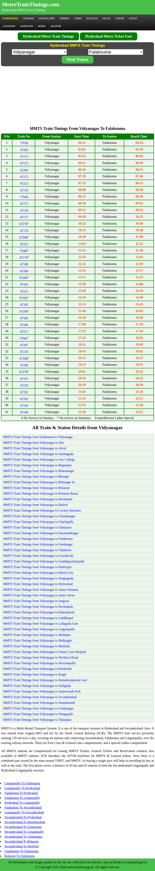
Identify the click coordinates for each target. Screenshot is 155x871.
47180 (24, 271)
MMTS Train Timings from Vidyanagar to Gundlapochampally (44, 561)
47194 (24, 412)
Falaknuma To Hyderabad (21, 793)
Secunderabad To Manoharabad (24, 822)
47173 (24, 177)
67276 (24, 224)
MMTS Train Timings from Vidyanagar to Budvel (35, 504)
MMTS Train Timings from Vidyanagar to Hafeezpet (37, 567)
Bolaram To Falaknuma (19, 856)
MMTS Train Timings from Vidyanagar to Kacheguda (38, 606)
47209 (24, 277)
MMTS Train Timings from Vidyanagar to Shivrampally (39, 663)
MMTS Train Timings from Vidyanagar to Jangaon (36, 601)
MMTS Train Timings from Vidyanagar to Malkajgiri (37, 640)
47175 (24, 203)
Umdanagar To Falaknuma (21, 851)
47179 (24, 257)
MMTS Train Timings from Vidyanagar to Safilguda (37, 685)
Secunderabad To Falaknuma (23, 827)
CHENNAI (28, 18)
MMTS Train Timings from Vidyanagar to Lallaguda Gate (40, 623)
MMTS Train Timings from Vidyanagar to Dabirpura (37, 527)
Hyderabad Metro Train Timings (48, 36)
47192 (24, 392)
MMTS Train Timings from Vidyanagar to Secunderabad (39, 697)
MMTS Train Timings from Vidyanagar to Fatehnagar (38, 544)
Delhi (106, 18)
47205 (24, 150)
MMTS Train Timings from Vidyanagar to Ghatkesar (37, 550)
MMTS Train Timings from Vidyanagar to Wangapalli (38, 714)
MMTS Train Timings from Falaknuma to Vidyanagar (38, 437)
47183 (24, 304)
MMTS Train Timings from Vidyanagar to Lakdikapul (38, 618)
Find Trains (77, 59)
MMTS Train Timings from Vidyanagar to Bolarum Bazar (40, 493)
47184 (24, 311)
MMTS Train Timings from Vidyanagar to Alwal (34, 448)
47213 (24, 183)
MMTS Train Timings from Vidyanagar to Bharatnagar (38, 471)
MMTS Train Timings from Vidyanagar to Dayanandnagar (41, 533)
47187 (24, 345)
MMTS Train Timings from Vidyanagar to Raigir (34, 674)
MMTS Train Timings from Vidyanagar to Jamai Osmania (40, 589)
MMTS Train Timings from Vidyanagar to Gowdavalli (38, 555)
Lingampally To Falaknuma (22, 783)
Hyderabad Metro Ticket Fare (108, 36)
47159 (24, 405)
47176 (24, 210)
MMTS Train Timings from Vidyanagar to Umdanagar (38, 708)
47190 (24, 365)
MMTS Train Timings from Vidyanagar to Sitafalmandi (39, 702)
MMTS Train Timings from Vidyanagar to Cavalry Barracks (42, 510)
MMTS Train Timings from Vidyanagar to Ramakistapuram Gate (45, 680)
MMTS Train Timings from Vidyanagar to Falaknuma (38, 538)
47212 (24, 244)
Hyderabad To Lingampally (22, 802)
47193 (24, 399)
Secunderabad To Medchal (21, 846)
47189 (24, 264)
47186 (24, 325)
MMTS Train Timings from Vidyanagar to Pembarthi (37, 668)
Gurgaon (26, 26)
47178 (24, 230)
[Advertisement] (77, 95)
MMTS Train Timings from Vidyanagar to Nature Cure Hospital (44, 652)
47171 (24, 156)
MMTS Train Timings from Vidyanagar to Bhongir (36, 476)
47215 (24, 291)
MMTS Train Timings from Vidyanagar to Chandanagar (39, 516)
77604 (24, 197)
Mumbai (65, 18)
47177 (24, 217)
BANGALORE (47, 18)
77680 (24, 251)
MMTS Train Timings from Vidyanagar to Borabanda (37, 499)
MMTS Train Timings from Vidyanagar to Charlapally (38, 521)
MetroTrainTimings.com (30, 4)
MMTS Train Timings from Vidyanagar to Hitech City (38, 572)
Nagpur (56, 26)
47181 (24, 284)
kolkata (92, 18)
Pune (78, 18)
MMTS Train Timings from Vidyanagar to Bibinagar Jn (39, 482)
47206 (24, 170)
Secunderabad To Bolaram (21, 841)
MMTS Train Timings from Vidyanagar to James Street (39, 595)
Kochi (133, 18)
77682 (24, 338)
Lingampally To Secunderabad (24, 812)
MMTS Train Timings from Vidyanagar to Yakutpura (37, 719)
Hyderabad (10, 18)
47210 (24, 351)
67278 (24, 372)
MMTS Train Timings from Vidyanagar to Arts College (39, 459)
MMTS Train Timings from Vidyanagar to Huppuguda (38, 578)
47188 (24, 358)
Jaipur (119, 18)
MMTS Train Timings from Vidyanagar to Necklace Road (40, 657)
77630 (24, 143)
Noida (42, 26)
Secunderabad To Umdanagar (23, 836)
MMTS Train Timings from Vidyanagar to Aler (33, 442)
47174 (24, 190)
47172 (24, 163)
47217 (24, 331)
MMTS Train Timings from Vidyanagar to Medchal (36, 646)
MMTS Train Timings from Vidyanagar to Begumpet (37, 465)
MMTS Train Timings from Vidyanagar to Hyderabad (38, 584)
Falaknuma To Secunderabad (23, 807)
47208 (24, 237)
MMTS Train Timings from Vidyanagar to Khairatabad (38, 612)
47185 (24, 318)
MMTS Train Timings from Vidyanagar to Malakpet (37, 635)
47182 (24, 298)
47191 (24, 378)
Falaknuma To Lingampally (22, 798)
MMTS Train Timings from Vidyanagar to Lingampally (39, 629)
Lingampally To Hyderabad (22, 788)
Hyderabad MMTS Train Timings (23, 10)
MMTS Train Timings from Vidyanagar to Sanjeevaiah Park (42, 691)
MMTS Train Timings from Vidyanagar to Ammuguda (38, 454)
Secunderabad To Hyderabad (22, 817)
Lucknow (9, 26)
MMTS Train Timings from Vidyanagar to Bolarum (36, 488)
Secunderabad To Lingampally (24, 831)
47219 (24, 385)
